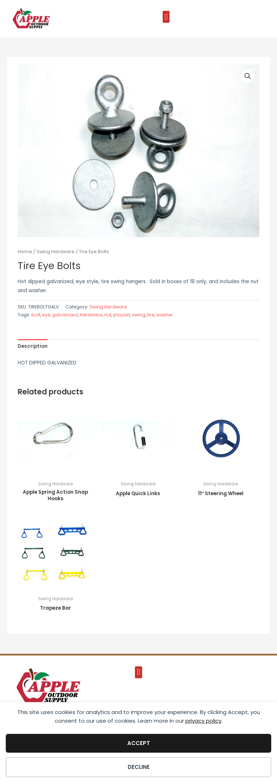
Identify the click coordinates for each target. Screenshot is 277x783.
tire (150, 315)
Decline (139, 767)
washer (164, 315)
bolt (35, 315)
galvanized (65, 315)
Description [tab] (33, 346)
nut (107, 315)
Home (25, 251)
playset (121, 315)
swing (138, 315)
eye (46, 315)
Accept (138, 743)
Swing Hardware (55, 251)
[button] (166, 17)
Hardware (91, 315)
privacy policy (203, 720)
